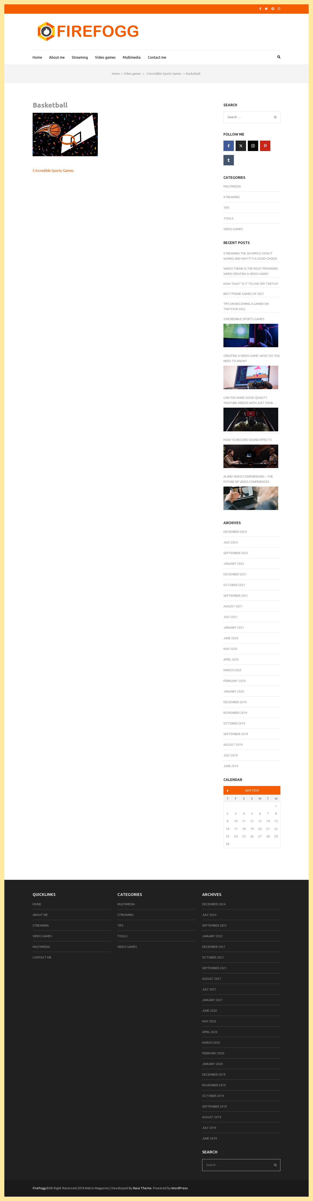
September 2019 (235, 734)
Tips (226, 207)
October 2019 (234, 723)
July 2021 (230, 617)
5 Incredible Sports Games (53, 171)
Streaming (80, 57)
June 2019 (230, 766)
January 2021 (233, 627)
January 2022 (233, 563)
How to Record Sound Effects (247, 440)
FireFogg (39, 1188)
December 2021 (235, 574)
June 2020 (230, 638)
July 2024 (230, 542)
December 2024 (235, 531)
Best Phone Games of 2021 (243, 294)
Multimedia (132, 57)
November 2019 (235, 712)
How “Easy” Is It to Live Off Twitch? (250, 284)
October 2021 (234, 585)
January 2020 (233, 691)
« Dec (227, 790)
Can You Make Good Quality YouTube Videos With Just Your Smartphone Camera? (248, 400)
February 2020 (234, 681)
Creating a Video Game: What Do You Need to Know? (251, 358)
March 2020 (232, 670)
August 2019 (233, 744)
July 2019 (230, 755)
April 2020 (231, 659)
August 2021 (233, 606)
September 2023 (235, 553)
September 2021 (235, 595)
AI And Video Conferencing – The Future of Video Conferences (248, 479)
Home (37, 57)
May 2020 (230, 649)
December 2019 (235, 702)
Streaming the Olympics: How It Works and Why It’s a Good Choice (250, 256)
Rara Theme (142, 1188)
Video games (105, 57)
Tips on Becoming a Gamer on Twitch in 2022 (246, 306)
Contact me (157, 57)
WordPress (179, 1188)
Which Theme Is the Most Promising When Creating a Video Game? (250, 271)
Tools (228, 218)
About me (57, 57)
